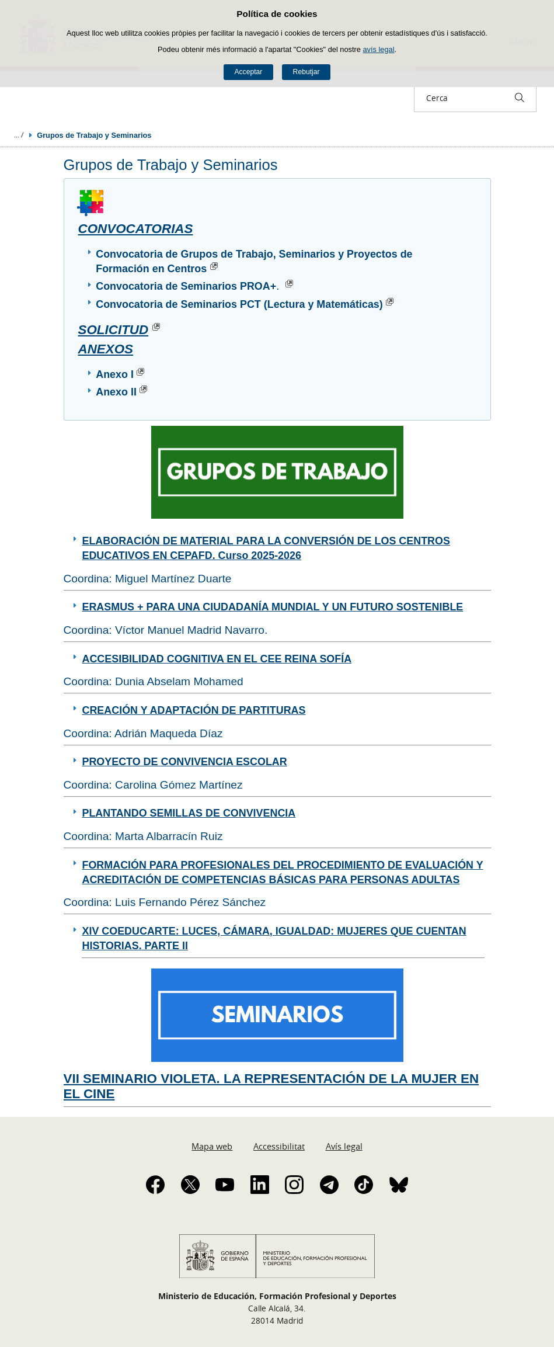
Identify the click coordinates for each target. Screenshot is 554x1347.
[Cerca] (519, 97)
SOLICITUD (121, 329)
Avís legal (344, 1146)
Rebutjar (306, 72)
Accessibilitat (279, 1146)
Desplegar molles (19, 135)
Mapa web (211, 1146)
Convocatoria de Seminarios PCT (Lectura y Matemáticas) (247, 304)
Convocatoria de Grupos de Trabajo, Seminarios (215, 254)
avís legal (378, 49)
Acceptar (248, 72)
